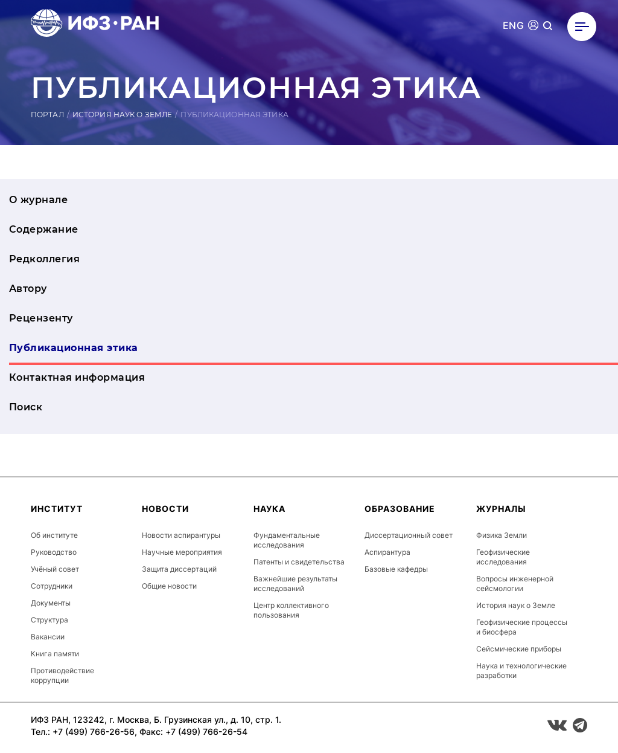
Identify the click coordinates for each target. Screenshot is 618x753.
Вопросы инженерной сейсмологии (514, 583)
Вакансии (48, 636)
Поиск (25, 407)
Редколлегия (44, 259)
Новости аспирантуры (181, 535)
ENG (513, 25)
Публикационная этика (73, 348)
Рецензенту (41, 318)
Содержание (43, 229)
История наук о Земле (122, 114)
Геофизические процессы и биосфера (521, 627)
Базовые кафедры (396, 569)
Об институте (54, 535)
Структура (49, 619)
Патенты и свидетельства (299, 561)
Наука (269, 508)
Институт (57, 508)
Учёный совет (55, 569)
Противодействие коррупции (62, 675)
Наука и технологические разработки (521, 670)
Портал (47, 114)
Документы (51, 602)
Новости (165, 508)
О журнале (38, 199)
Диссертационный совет (409, 535)
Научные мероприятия (182, 552)
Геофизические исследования (503, 557)
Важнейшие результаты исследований (295, 583)
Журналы (501, 508)
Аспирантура (387, 552)
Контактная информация (77, 377)
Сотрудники (51, 585)
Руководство (54, 552)
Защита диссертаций (179, 569)
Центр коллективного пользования (291, 610)
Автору (28, 288)
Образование (400, 508)
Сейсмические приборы (518, 648)
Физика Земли (501, 535)
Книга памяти (55, 653)
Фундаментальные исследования (286, 540)
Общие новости (169, 585)
